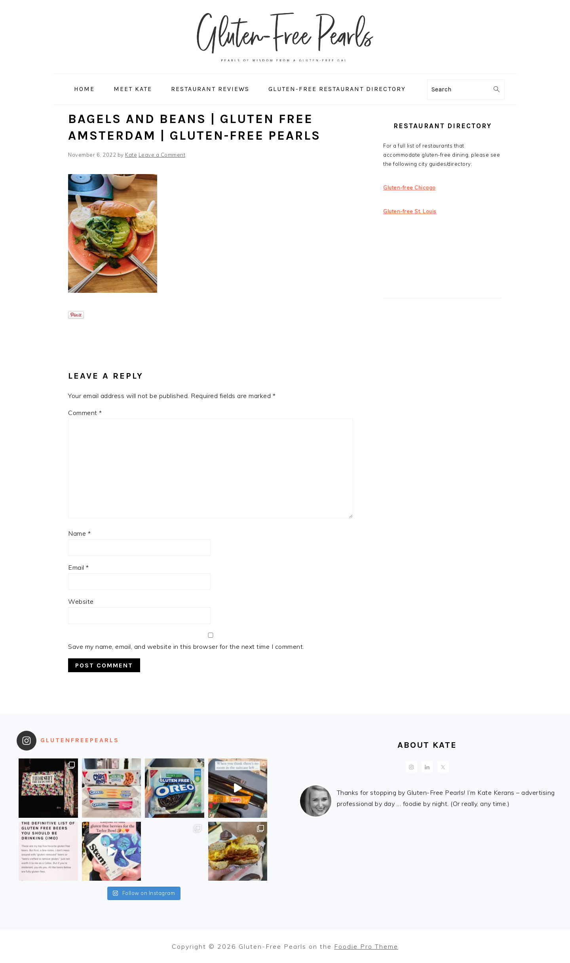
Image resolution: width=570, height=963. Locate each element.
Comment (85, 413)
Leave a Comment (162, 155)
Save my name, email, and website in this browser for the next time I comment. (186, 646)
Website (81, 601)
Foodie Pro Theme (366, 946)
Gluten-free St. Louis (410, 211)
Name (79, 533)
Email (78, 567)
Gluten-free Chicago (409, 187)
